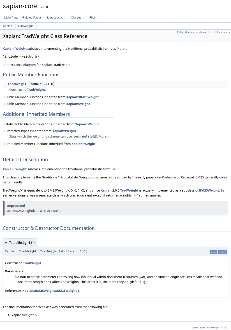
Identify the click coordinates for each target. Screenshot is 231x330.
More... (122, 48)
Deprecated (16, 206)
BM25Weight (209, 190)
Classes (78, 17)
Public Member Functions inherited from (51, 97)
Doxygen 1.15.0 (218, 327)
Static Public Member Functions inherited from (51, 124)
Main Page (11, 17)
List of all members (219, 32)
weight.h (30, 315)
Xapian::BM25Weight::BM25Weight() (50, 290)
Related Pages (32, 17)
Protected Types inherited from (39, 131)
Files (94, 17)
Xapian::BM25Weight (82, 97)
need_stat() (87, 136)
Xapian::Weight (15, 48)
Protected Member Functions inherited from (49, 144)
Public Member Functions (191, 32)
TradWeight (25, 26)
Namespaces (56, 17)
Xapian (7, 26)
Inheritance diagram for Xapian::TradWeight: (37, 65)
